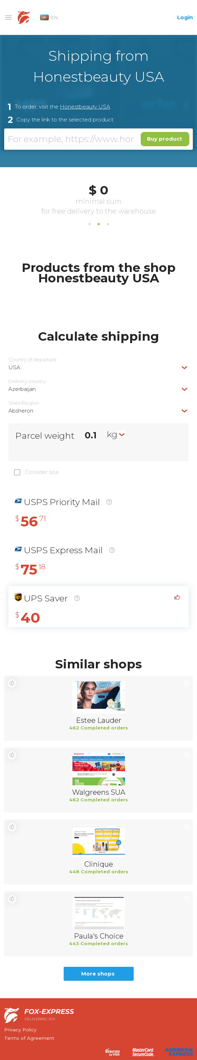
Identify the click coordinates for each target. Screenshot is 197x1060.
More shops (98, 973)
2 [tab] (98, 224)
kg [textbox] (112, 434)
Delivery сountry (27, 381)
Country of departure (32, 359)
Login (185, 17)
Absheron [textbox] (20, 410)
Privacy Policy (20, 1029)
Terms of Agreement (29, 1038)
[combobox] (98, 367)
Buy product (164, 138)
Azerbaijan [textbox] (22, 389)
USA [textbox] (14, 367)
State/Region (23, 403)
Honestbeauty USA (85, 106)
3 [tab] (107, 224)
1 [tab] (89, 224)
